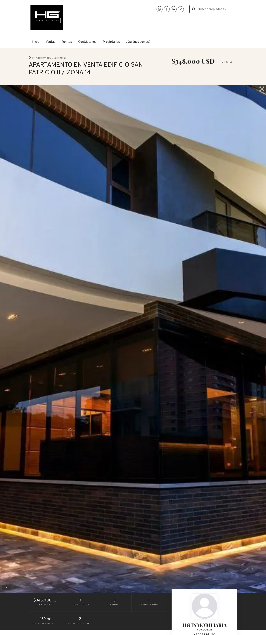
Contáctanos (87, 42)
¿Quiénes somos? (138, 42)
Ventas (50, 42)
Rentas (67, 42)
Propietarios (111, 42)
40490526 (205, 630)
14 (33, 58)
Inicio (35, 42)
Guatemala (43, 58)
